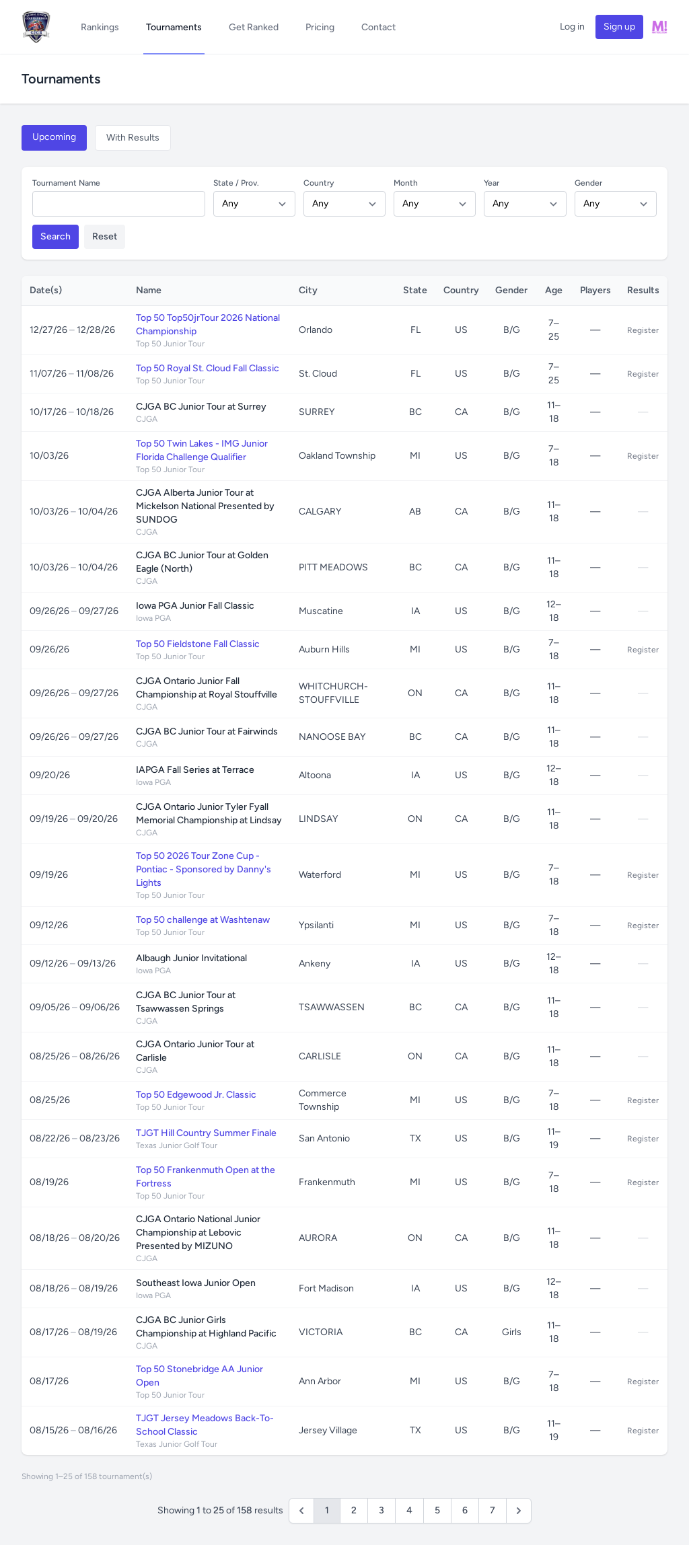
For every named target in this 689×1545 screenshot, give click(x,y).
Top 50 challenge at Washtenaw (203, 920)
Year (491, 183)
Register (643, 330)
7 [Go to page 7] (492, 1510)
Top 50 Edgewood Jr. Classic (196, 1094)
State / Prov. (236, 183)
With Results (132, 137)
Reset (104, 236)
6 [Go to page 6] (465, 1510)
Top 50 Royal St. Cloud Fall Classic (207, 368)
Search (55, 236)
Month (406, 183)
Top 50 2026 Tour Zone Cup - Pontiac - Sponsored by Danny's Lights (203, 869)
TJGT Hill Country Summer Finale (206, 1133)
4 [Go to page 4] (409, 1510)
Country (318, 183)
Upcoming (54, 137)
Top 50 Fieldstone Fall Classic (198, 644)
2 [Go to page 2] (354, 1510)
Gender (588, 183)
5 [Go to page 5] (437, 1510)
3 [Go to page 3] (381, 1510)
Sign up (619, 26)
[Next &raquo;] (519, 1510)
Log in (572, 26)
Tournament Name (66, 183)
